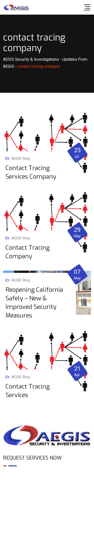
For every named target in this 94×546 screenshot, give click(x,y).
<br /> (47, 492)
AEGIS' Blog (21, 158)
